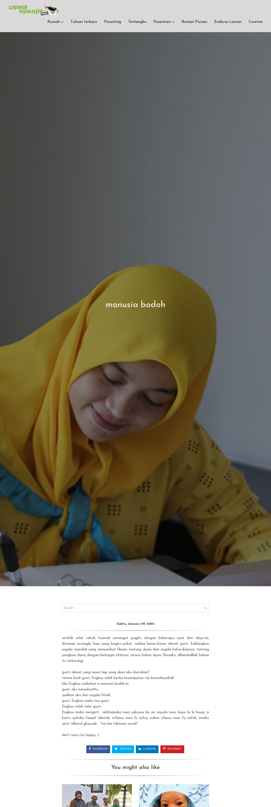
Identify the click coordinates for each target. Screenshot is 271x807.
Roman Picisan (194, 23)
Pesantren (162, 23)
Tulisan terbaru (84, 23)
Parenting (112, 23)
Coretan (256, 23)
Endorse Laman (227, 23)
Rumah (53, 23)
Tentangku (137, 23)
